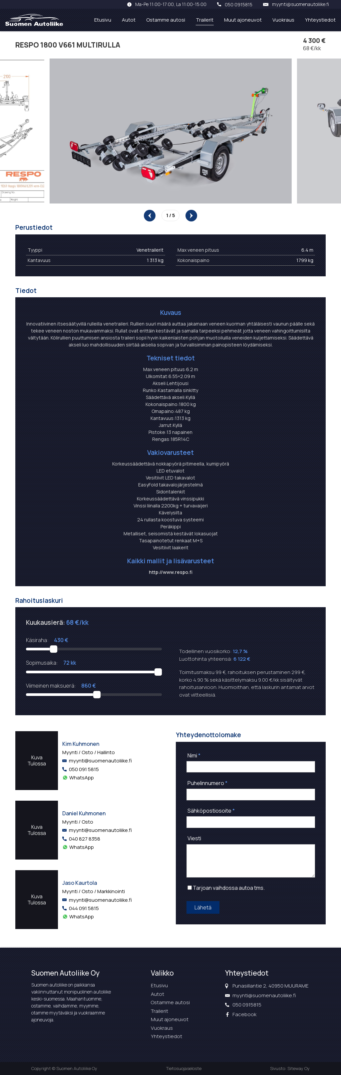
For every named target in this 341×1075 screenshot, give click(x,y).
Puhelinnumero (207, 783)
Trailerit (204, 19)
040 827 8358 (84, 839)
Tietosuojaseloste (183, 1068)
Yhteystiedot (320, 19)
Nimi (193, 755)
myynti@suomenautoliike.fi (300, 4)
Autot (129, 19)
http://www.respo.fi (170, 572)
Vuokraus (283, 19)
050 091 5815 (84, 769)
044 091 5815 (84, 908)
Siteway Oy (298, 1068)
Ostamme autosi (165, 19)
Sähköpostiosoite (211, 811)
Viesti (194, 838)
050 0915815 (238, 4)
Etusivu (102, 19)
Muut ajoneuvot (243, 19)
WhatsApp (81, 777)
